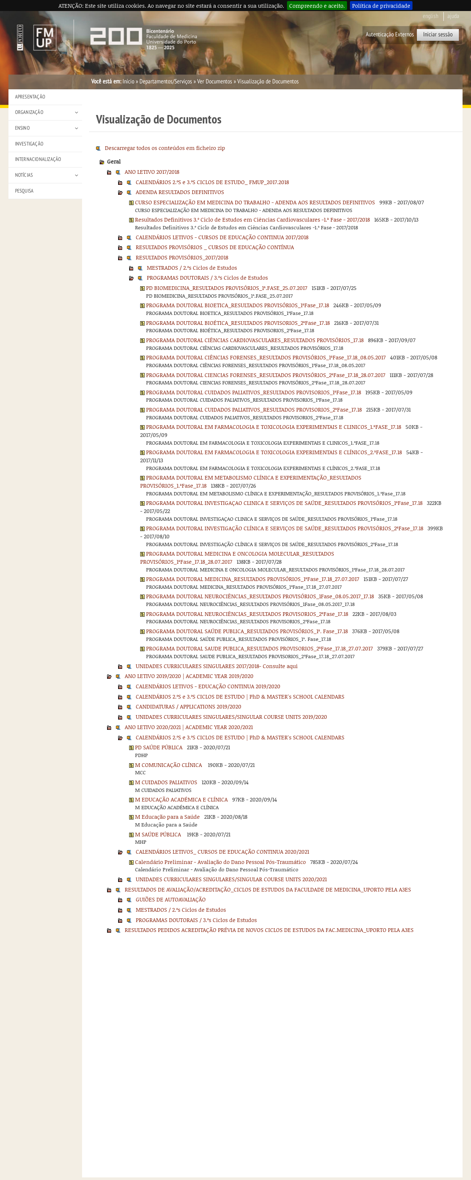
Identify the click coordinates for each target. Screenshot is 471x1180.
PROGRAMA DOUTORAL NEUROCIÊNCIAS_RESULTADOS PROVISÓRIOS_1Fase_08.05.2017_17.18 (260, 596)
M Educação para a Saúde (167, 816)
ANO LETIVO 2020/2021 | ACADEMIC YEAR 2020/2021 (189, 727)
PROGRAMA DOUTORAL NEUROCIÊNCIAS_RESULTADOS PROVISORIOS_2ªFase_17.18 (247, 613)
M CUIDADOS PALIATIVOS (166, 782)
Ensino (22, 128)
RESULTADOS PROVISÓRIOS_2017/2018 (182, 257)
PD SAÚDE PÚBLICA (159, 747)
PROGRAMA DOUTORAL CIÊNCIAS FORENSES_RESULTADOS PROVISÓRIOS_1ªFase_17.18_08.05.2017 (266, 357)
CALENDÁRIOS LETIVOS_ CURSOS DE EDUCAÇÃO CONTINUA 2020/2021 (222, 851)
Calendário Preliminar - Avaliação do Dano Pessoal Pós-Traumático (220, 861)
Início (128, 81)
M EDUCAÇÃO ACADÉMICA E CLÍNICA (181, 799)
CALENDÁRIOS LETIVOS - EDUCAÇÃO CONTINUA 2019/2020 (208, 686)
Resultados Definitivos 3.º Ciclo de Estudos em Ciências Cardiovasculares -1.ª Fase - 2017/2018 (252, 219)
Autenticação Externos (390, 34)
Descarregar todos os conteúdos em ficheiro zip (165, 147)
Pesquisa (24, 191)
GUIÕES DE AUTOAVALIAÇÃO (171, 899)
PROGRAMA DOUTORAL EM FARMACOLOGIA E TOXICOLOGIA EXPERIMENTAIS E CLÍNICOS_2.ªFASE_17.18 (274, 452)
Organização (29, 112)
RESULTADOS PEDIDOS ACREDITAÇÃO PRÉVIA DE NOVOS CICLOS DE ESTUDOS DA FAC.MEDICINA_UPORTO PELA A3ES (269, 929)
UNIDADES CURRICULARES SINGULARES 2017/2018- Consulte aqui (217, 666)
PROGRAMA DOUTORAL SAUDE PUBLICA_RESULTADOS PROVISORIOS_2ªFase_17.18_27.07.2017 (259, 648)
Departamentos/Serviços (165, 81)
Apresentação (30, 97)
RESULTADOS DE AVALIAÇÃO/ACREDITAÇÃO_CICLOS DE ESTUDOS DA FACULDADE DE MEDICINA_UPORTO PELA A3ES (268, 889)
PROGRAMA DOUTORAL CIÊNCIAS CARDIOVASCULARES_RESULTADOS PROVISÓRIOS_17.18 (255, 340)
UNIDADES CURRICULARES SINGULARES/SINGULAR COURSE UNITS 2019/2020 (231, 716)
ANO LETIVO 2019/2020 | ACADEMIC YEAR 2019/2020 (189, 675)
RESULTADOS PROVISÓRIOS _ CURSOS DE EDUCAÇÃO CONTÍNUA (215, 247)
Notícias (24, 175)
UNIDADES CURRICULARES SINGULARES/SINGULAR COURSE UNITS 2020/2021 (231, 879)
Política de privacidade (381, 5)
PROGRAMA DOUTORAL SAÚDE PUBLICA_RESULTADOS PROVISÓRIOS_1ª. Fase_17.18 (247, 631)
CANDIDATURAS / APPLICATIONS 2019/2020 (188, 706)
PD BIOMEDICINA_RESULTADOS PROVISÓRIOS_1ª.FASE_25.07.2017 (226, 287)
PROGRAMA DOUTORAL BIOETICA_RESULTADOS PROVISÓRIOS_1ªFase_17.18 (237, 305)
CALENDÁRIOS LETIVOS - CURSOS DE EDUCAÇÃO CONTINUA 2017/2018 (222, 237)
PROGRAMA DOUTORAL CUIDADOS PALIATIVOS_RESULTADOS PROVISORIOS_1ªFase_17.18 (253, 392)
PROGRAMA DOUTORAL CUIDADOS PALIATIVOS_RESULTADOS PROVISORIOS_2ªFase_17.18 (254, 409)
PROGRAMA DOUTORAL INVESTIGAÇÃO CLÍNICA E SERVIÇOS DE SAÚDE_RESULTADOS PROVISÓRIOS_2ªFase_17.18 (284, 528)
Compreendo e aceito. (317, 5)
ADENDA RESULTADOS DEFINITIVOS (180, 192)
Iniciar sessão (438, 34)
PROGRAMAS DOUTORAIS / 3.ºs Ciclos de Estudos (207, 277)
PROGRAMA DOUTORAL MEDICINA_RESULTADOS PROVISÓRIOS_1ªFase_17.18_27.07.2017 (252, 578)
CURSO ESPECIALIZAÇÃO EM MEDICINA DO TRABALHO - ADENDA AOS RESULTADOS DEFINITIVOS (255, 202)
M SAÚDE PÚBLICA (159, 834)
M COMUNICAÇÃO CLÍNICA (169, 764)
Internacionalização (38, 159)
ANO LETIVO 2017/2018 (152, 171)
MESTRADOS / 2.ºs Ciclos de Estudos (192, 267)
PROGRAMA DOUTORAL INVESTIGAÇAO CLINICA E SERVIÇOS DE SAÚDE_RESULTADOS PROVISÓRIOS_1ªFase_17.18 (284, 502)
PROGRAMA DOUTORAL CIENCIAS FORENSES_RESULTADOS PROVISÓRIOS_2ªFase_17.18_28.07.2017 (265, 375)
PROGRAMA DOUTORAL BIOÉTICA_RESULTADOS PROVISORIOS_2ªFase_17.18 (238, 322)
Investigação (29, 144)
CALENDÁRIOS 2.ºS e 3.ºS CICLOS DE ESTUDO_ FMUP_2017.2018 (212, 182)
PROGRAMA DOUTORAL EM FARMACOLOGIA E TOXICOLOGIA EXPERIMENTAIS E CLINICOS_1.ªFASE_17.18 (273, 426)
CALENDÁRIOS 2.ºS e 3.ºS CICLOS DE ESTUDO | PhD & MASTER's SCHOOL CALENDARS (240, 696)
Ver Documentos (214, 81)
